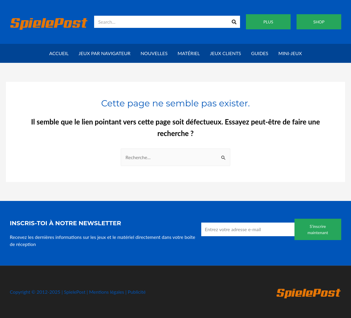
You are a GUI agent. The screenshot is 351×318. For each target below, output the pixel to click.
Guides (259, 53)
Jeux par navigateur (105, 53)
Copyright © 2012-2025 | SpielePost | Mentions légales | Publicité (78, 292)
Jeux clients (225, 53)
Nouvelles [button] (154, 53)
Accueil (58, 53)
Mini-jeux (290, 53)
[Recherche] (234, 22)
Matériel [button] (189, 53)
